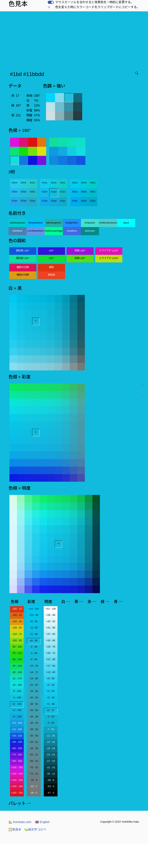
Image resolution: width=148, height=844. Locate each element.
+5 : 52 (50, 684)
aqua (126, 222)
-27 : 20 (50, 761)
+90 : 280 (17, 761)
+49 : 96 (50, 615)
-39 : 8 (50, 780)
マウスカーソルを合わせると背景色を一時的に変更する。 (94, 2)
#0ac (93, 200)
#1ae (45, 200)
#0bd (84, 191)
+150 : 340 (17, 786)
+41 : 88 (50, 627)
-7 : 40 (50, 729)
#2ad (23, 200)
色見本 (14, 829)
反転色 (51, 274)
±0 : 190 (16, 704)
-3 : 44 (50, 722)
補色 (51, 267)
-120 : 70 (17, 634)
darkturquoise (17, 222)
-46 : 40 (33, 729)
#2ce (14, 182)
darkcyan (90, 230)
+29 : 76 (50, 646)
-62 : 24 (33, 754)
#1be (45, 191)
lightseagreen (53, 222)
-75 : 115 (17, 653)
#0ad (84, 200)
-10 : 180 (17, 684)
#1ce (44, 182)
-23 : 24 (50, 754)
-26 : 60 (33, 691)
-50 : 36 (33, 735)
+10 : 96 (33, 615)
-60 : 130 (17, 659)
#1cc (62, 182)
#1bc (62, 191)
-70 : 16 (33, 767)
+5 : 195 (16, 716)
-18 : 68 (33, 678)
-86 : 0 (33, 792)
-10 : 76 (33, 665)
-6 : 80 (33, 659)
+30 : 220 (17, 735)
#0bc (93, 191)
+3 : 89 (34, 627)
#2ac (32, 200)
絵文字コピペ (35, 829)
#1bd (54, 191)
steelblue (17, 230)
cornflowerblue (35, 230)
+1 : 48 (50, 704)
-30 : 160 (17, 672)
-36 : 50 (33, 710)
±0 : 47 (50, 710)
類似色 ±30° (22, 250)
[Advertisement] (74, 39)
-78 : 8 (33, 780)
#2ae (14, 200)
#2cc (32, 182)
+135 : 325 (17, 780)
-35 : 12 (50, 773)
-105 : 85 (17, 640)
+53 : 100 (50, 608)
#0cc (92, 182)
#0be (75, 191)
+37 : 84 (50, 634)
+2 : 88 (34, 634)
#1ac (62, 200)
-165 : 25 (17, 615)
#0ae (75, 200)
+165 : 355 (17, 792)
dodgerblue (71, 222)
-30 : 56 (33, 697)
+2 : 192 (16, 710)
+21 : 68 (50, 659)
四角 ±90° (80, 250)
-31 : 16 (50, 767)
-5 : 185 (17, 691)
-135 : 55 (17, 627)
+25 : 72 (50, 653)
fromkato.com (19, 822)
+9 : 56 (50, 678)
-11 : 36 (50, 735)
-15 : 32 (50, 741)
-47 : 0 (50, 792)
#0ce (74, 182)
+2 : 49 (50, 697)
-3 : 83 (33, 653)
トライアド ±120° (109, 250)
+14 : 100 (33, 608)
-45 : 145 (17, 665)
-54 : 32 (33, 741)
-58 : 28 (33, 748)
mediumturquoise (108, 222)
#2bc (32, 191)
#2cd (23, 182)
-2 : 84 (33, 646)
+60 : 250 (17, 748)
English (42, 822)
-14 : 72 (33, 672)
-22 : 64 (33, 684)
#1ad (54, 200)
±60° (51, 250)
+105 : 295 (17, 767)
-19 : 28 (50, 748)
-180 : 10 (17, 608)
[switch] (51, 2)
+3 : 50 (50, 691)
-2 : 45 (50, 716)
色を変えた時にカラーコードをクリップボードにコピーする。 (97, 7)
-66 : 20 (33, 761)
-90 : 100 (17, 646)
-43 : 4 (50, 786)
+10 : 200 (17, 722)
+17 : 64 (50, 665)
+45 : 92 (50, 621)
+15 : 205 (17, 729)
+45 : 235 (17, 741)
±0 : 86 (34, 640)
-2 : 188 (17, 697)
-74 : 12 (33, 773)
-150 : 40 (17, 621)
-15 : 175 (17, 678)
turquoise (90, 222)
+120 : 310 (17, 773)
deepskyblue (35, 222)
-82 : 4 (33, 786)
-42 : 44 (33, 722)
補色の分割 (23, 267)
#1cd (53, 182)
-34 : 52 (33, 704)
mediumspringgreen (54, 230)
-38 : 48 (33, 716)
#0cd (84, 182)
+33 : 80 (50, 640)
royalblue (72, 230)
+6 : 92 (34, 621)
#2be (14, 191)
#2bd (23, 191)
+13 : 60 (50, 672)
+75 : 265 (17, 754)
